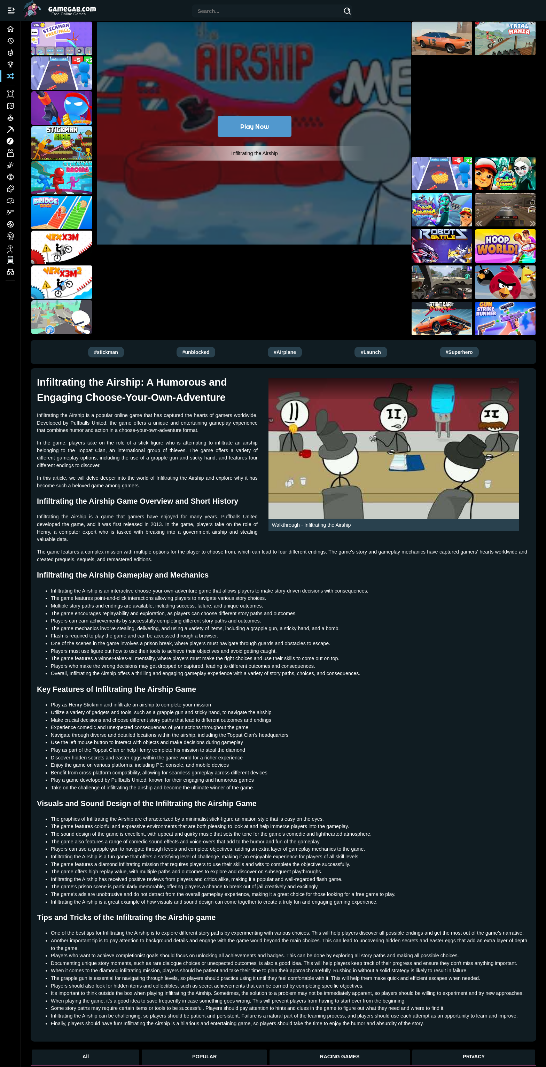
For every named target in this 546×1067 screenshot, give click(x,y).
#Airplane (285, 352)
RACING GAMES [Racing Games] (340, 1056)
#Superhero (459, 352)
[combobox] (267, 11)
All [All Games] (86, 1056)
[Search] (347, 12)
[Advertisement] (254, 281)
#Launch (371, 352)
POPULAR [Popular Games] (204, 1056)
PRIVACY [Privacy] (474, 1056)
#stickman (106, 352)
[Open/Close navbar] (11, 10)
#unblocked (196, 352)
